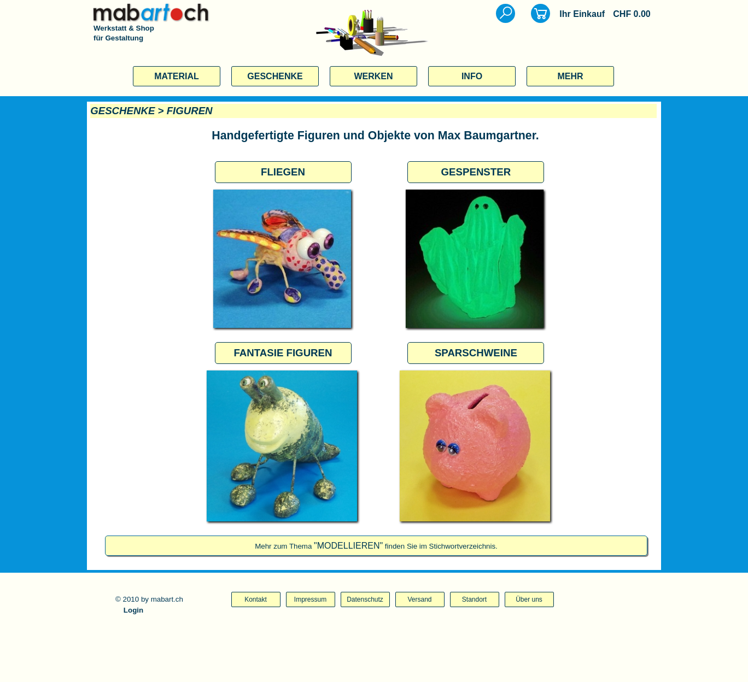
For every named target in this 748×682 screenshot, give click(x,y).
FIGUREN (190, 110)
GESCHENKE (274, 76)
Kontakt (255, 599)
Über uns (529, 599)
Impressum (310, 599)
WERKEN (373, 76)
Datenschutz (365, 599)
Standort (474, 599)
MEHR (570, 76)
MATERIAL (176, 76)
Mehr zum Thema (376, 546)
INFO (471, 76)
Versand (419, 599)
